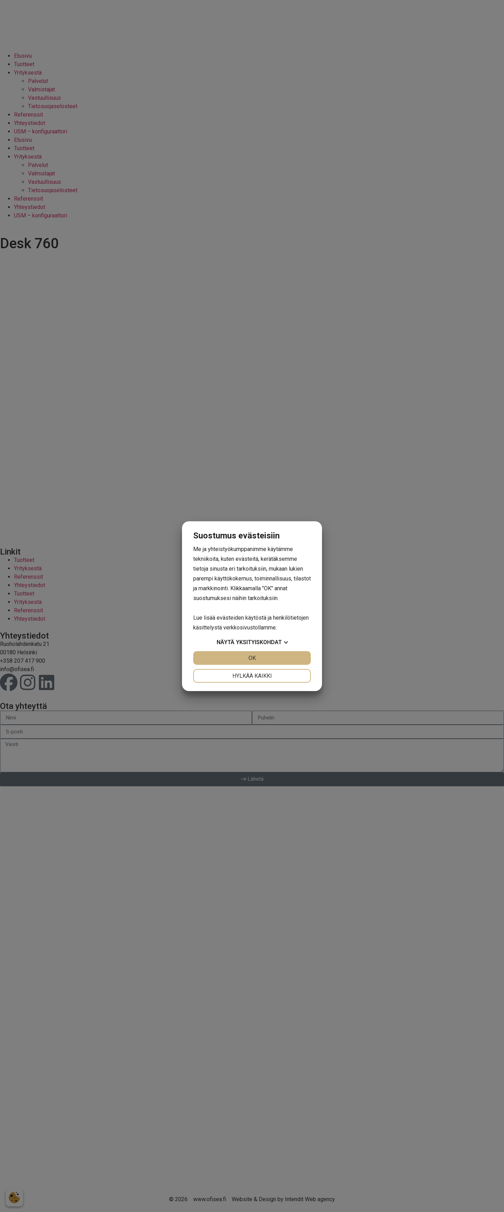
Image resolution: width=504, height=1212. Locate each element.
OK (252, 658)
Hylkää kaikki (252, 676)
